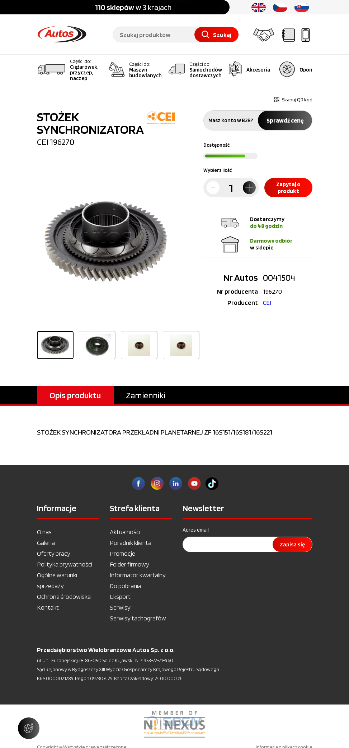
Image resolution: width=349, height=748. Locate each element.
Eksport (120, 596)
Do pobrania (125, 585)
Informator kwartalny (138, 575)
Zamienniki (145, 395)
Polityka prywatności (64, 564)
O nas (44, 532)
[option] (106, 241)
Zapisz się (292, 544)
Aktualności (125, 532)
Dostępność (216, 145)
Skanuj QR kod (293, 99)
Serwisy (120, 607)
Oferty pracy (53, 553)
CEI (267, 302)
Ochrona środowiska (64, 596)
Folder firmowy (129, 564)
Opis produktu (75, 395)
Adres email (196, 530)
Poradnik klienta (130, 542)
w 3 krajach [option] (133, 7)
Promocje (122, 553)
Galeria (46, 542)
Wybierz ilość (217, 170)
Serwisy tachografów (138, 618)
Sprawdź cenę (285, 120)
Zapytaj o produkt (288, 187)
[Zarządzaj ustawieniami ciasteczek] (28, 728)
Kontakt (48, 607)
